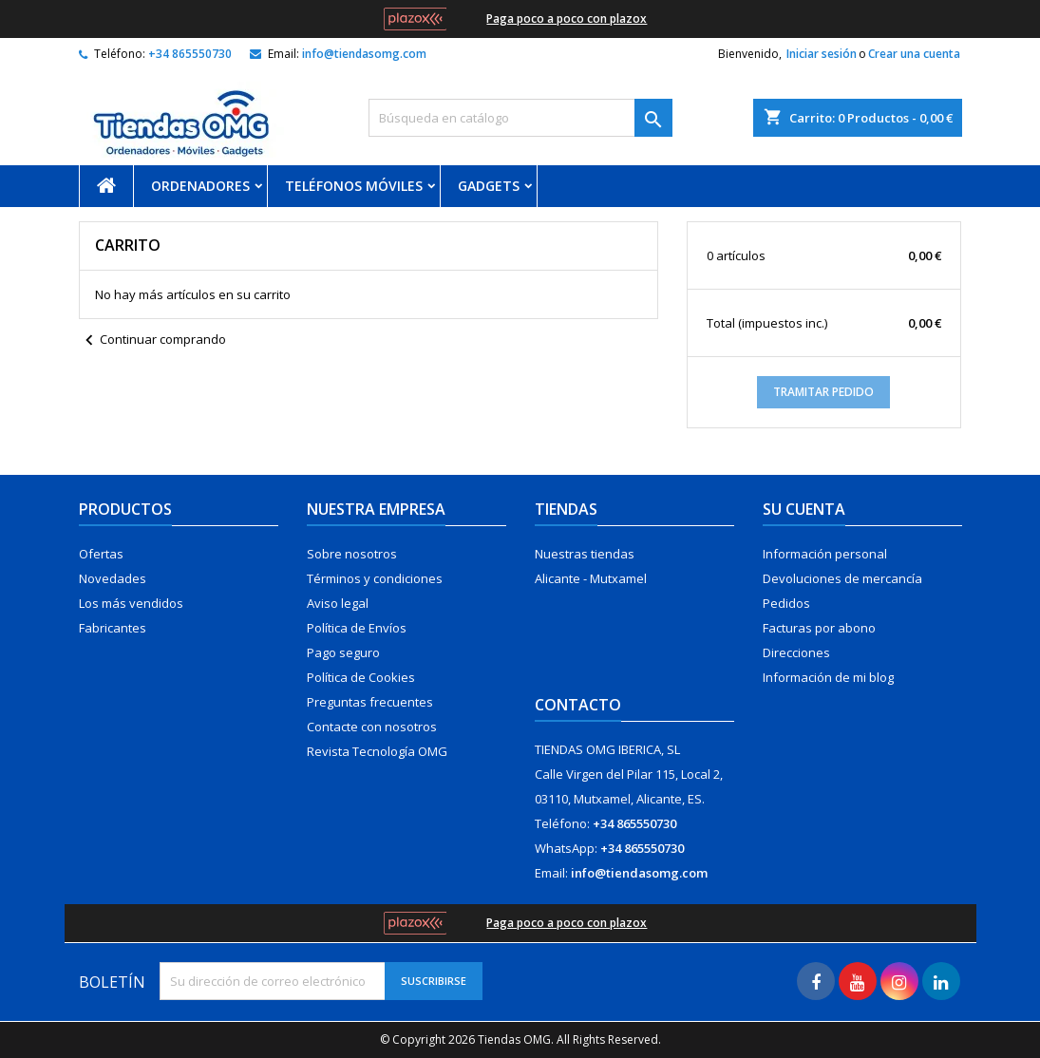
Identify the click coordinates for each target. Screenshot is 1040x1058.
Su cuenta (804, 509)
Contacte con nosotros (372, 726)
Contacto (578, 704)
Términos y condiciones (375, 578)
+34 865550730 (190, 54)
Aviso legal (338, 603)
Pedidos (786, 603)
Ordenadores (200, 186)
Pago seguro (343, 652)
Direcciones (796, 652)
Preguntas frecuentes (370, 701)
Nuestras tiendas (584, 553)
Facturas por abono (819, 627)
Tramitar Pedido (823, 392)
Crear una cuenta (914, 54)
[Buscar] (520, 118)
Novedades (112, 578)
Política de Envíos (357, 627)
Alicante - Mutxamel (591, 578)
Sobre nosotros (352, 553)
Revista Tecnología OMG (377, 751)
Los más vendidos (131, 603)
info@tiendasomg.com (364, 54)
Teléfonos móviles (354, 186)
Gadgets (489, 186)
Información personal (825, 553)
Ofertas (101, 553)
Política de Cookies (361, 677)
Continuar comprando (152, 341)
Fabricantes (112, 627)
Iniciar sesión (821, 54)
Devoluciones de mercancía (842, 578)
